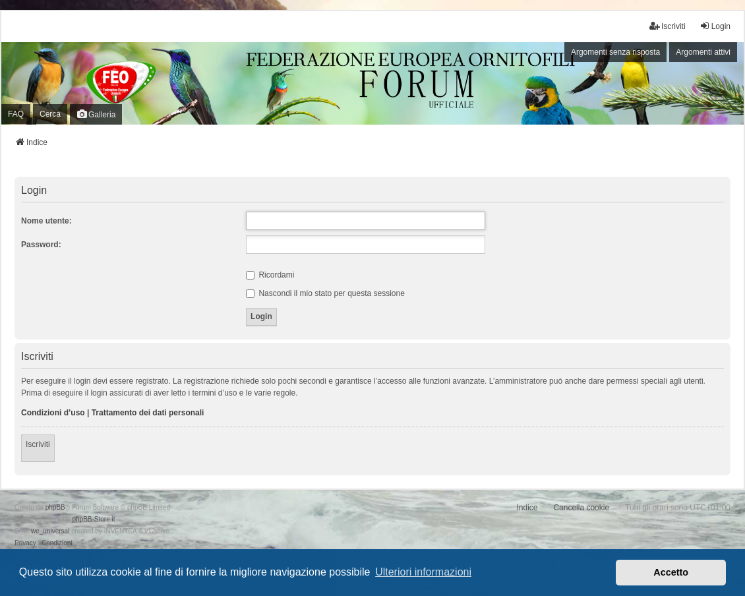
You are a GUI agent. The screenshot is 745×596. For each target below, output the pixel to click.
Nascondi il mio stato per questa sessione (325, 293)
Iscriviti (38, 444)
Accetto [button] (670, 572)
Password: (41, 244)
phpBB (55, 507)
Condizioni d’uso (53, 412)
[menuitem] (25, 543)
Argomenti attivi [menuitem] (703, 52)
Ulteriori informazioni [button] (423, 572)
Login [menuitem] (715, 26)
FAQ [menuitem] (16, 114)
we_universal (50, 531)
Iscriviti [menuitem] (667, 26)
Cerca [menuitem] (50, 114)
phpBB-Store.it (93, 519)
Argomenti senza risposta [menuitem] (615, 52)
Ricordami (270, 275)
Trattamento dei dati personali (148, 412)
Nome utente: (46, 220)
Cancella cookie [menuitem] (581, 507)
